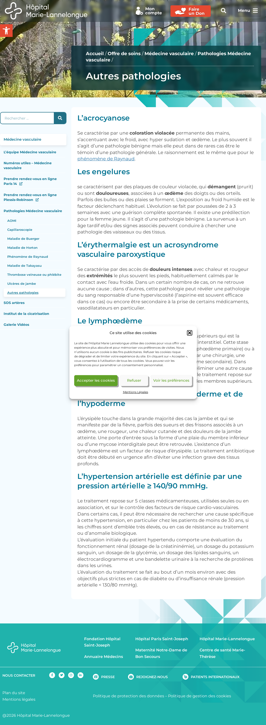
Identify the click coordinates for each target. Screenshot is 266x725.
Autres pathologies (23, 292)
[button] (189, 332)
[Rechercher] (60, 118)
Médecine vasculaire (169, 53)
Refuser (134, 380)
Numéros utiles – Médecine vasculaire (28, 165)
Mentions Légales (135, 392)
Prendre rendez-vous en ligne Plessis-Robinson (30, 197)
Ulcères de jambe (21, 283)
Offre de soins (124, 53)
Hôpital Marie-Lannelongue (227, 639)
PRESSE (108, 677)
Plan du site (13, 692)
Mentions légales (18, 699)
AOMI (11, 221)
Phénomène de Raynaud (27, 257)
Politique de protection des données (128, 696)
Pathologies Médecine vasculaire (33, 211)
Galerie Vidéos (16, 324)
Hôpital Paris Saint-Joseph (161, 639)
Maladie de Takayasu (24, 266)
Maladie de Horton (22, 248)
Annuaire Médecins (103, 656)
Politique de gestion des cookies (199, 696)
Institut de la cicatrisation (26, 313)
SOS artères (14, 303)
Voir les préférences (171, 380)
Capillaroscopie (19, 230)
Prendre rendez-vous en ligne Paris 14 (30, 181)
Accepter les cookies (96, 380)
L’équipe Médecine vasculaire (30, 152)
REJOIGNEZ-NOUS (152, 677)
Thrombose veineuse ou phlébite (34, 274)
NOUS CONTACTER (18, 675)
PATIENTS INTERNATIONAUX (215, 677)
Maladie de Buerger (23, 239)
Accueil (95, 53)
